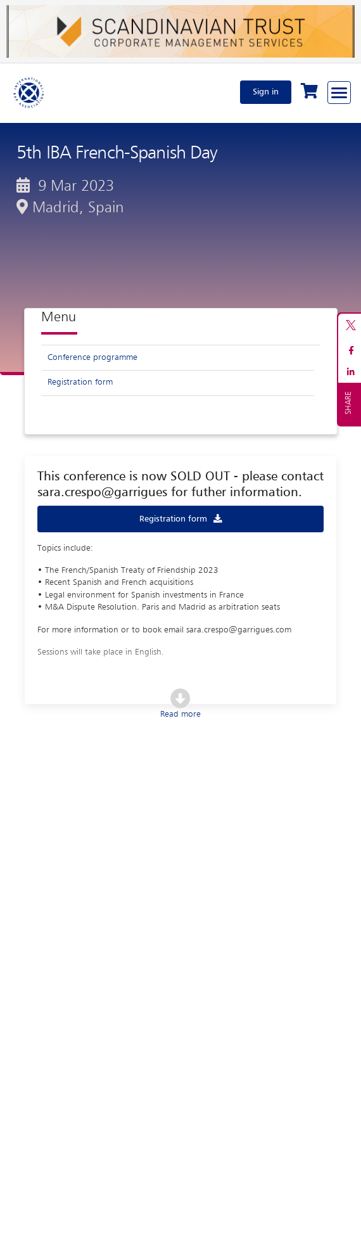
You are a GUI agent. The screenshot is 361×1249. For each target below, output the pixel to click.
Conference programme (92, 357)
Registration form (80, 382)
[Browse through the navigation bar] (339, 92)
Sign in (266, 91)
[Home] (29, 91)
